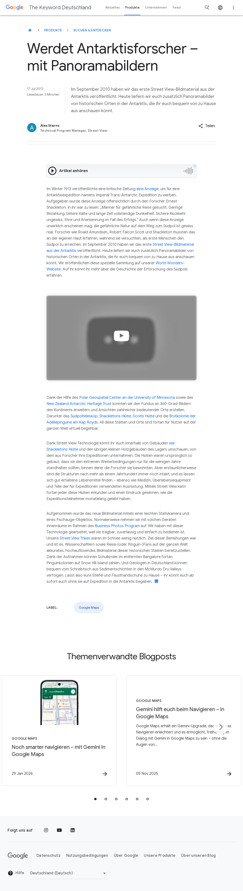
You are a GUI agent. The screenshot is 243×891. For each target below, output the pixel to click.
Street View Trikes (75, 538)
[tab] (95, 799)
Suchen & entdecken (92, 30)
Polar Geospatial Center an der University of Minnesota (127, 397)
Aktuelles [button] (112, 7)
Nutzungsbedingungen (87, 855)
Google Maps (89, 607)
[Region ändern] (68, 873)
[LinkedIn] (72, 830)
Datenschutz (49, 855)
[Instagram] (46, 830)
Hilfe (16, 873)
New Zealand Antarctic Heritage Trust (79, 403)
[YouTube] (59, 830)
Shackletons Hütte (115, 416)
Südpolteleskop (84, 416)
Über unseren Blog (198, 855)
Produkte (53, 30)
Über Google (126, 855)
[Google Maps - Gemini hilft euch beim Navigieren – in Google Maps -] (183, 730)
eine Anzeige (147, 189)
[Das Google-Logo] (18, 856)
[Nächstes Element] (221, 727)
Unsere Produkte (159, 855)
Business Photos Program (117, 526)
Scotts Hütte (143, 416)
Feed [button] (177, 7)
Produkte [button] (132, 7)
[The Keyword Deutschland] (30, 30)
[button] (206, 126)
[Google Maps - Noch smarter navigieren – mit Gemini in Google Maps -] (59, 730)
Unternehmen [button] (156, 7)
